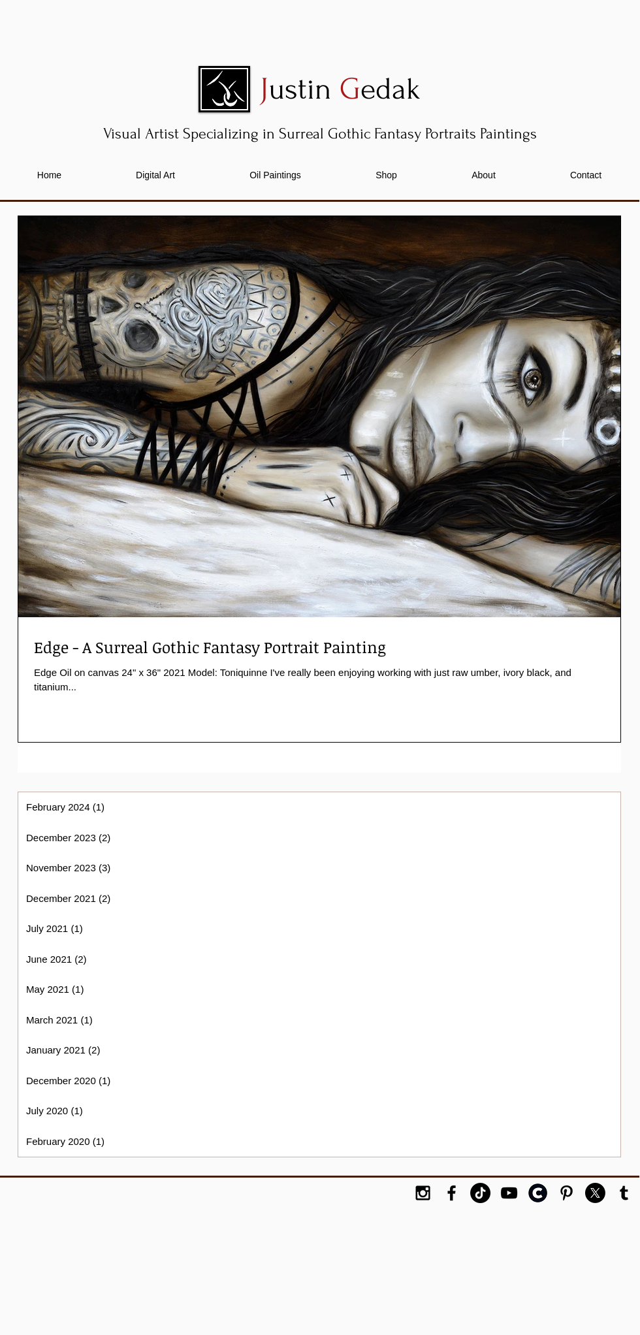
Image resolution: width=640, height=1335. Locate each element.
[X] (595, 1193)
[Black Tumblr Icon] (624, 1193)
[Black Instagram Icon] (423, 1193)
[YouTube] (509, 1193)
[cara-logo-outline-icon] (538, 1193)
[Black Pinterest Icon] (566, 1193)
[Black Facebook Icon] (451, 1193)
